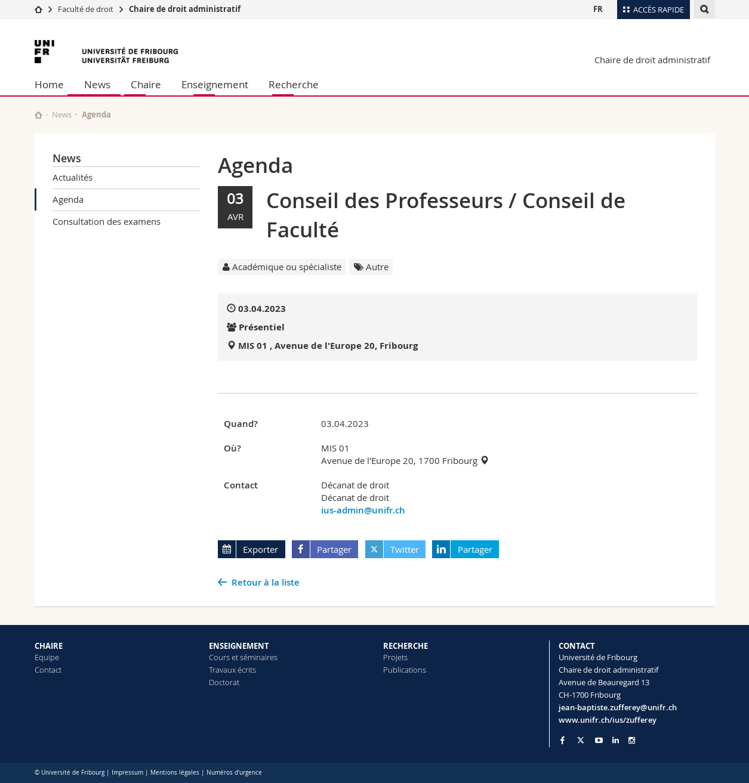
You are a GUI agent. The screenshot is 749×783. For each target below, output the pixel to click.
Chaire (146, 84)
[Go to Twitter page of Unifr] (580, 740)
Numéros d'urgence (234, 772)
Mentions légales (174, 772)
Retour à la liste (266, 582)
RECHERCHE (405, 645)
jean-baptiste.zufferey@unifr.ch (618, 707)
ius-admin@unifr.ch (363, 510)
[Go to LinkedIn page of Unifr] (615, 740)
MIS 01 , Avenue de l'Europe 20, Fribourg (328, 345)
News (97, 84)
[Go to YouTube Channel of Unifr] (599, 740)
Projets (395, 657)
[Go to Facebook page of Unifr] (562, 740)
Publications (404, 669)
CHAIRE (49, 645)
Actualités (73, 177)
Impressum (127, 772)
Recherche (294, 84)
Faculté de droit (86, 9)
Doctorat (224, 682)
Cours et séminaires (243, 657)
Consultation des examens (107, 221)
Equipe (47, 657)
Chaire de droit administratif (185, 9)
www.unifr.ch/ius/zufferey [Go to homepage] (607, 719)
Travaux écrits (232, 669)
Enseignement (214, 84)
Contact (48, 669)
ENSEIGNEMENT (239, 645)
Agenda (68, 199)
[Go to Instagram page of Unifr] (631, 740)
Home (49, 84)
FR (598, 9)
